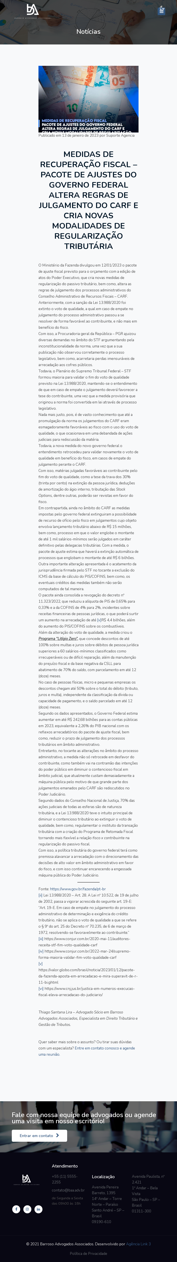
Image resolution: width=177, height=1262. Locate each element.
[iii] (40, 938)
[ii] (40, 895)
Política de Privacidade (88, 1253)
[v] (99, 620)
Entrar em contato (39, 1135)
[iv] (41, 951)
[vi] (41, 988)
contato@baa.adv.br (68, 1190)
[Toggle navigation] (161, 11)
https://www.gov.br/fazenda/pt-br (78, 889)
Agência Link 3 (138, 1244)
